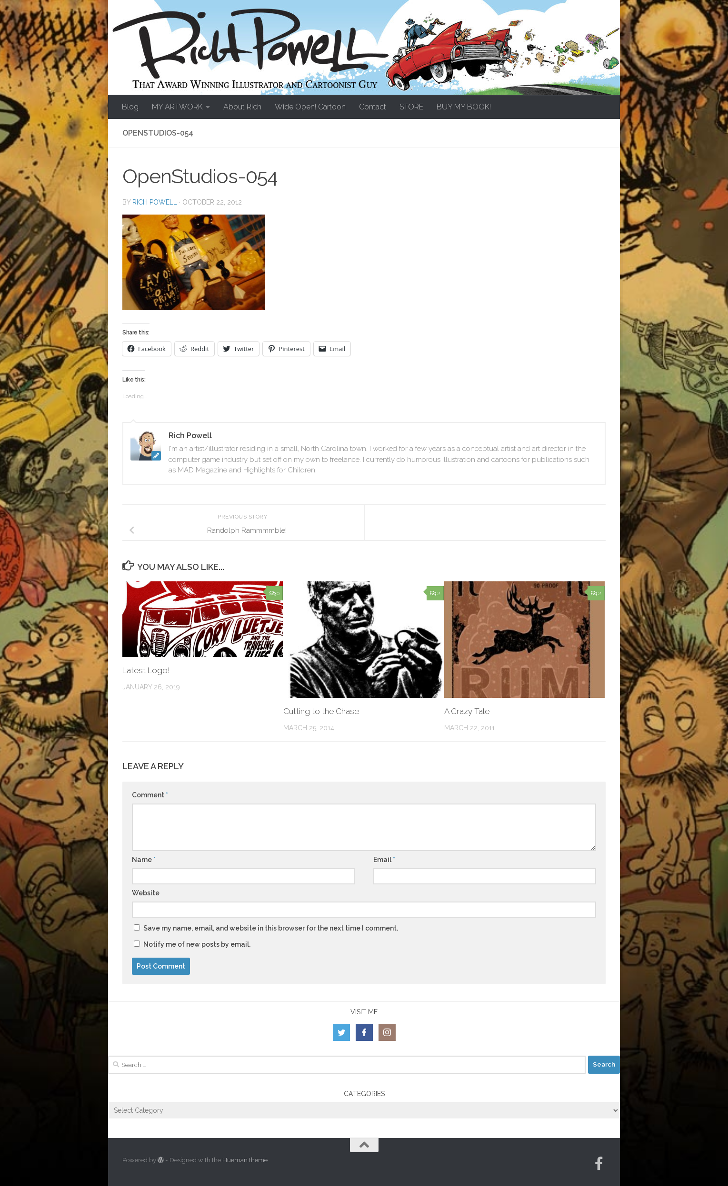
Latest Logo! (146, 670)
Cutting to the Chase (321, 711)
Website (146, 893)
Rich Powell (154, 202)
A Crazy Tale (466, 711)
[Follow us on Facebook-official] (599, 1163)
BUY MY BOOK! (464, 106)
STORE (411, 106)
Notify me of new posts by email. (196, 944)
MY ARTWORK (177, 106)
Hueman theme (245, 1160)
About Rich (242, 106)
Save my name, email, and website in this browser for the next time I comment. (270, 928)
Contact (372, 106)
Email (384, 859)
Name (144, 859)
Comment (150, 795)
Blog (130, 106)
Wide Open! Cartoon (310, 106)
